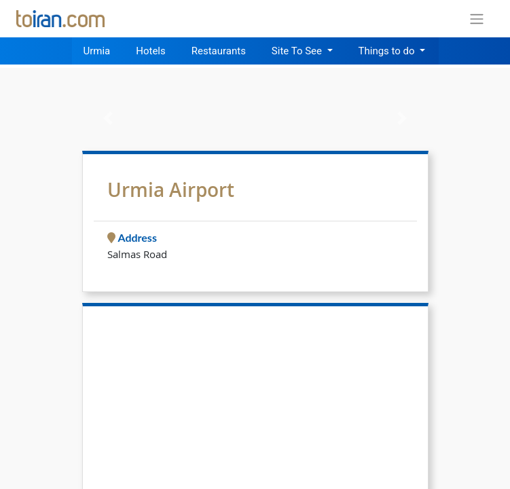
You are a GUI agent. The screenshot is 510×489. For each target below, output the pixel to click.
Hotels (151, 51)
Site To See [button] (298, 51)
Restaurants (219, 51)
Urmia (97, 51)
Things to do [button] (388, 51)
